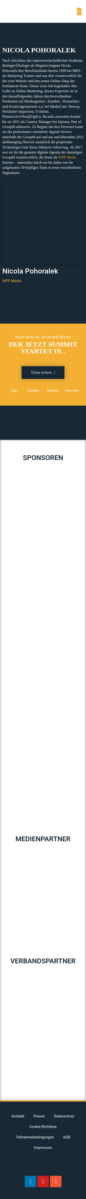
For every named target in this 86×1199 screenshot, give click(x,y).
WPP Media (67, 157)
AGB (66, 1137)
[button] (79, 11)
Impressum (43, 1147)
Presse (39, 1116)
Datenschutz (64, 1116)
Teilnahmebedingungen (35, 1137)
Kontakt (18, 1116)
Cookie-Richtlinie (43, 1127)
